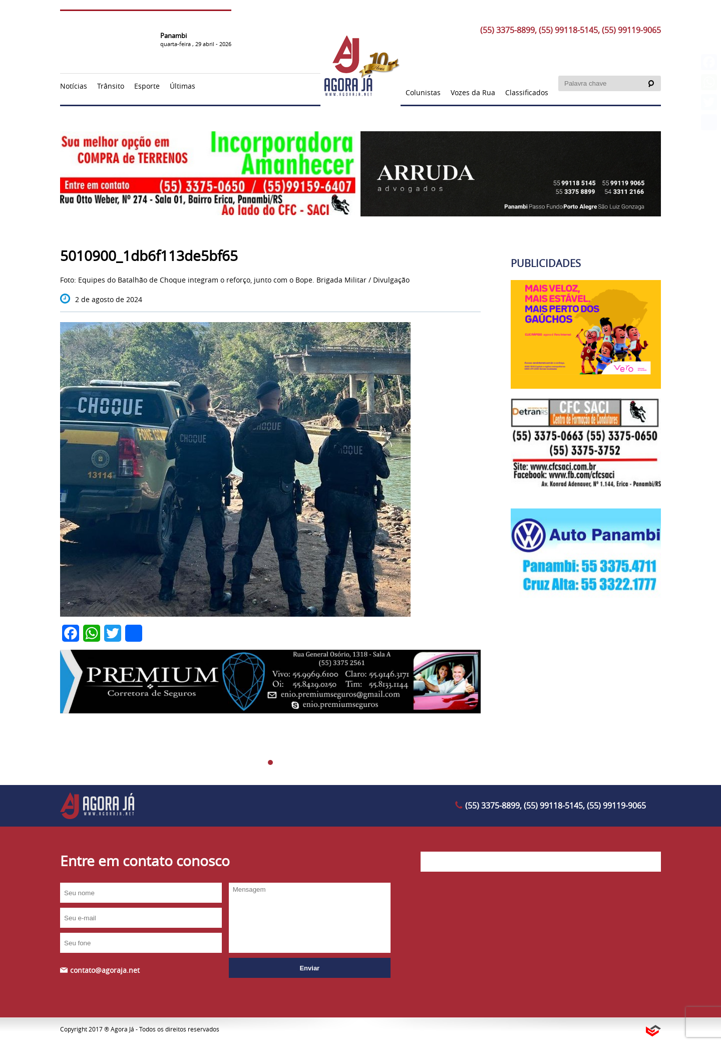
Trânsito (110, 86)
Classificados (526, 92)
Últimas (182, 86)
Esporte (147, 86)
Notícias (73, 86)
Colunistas (423, 92)
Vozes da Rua (473, 92)
